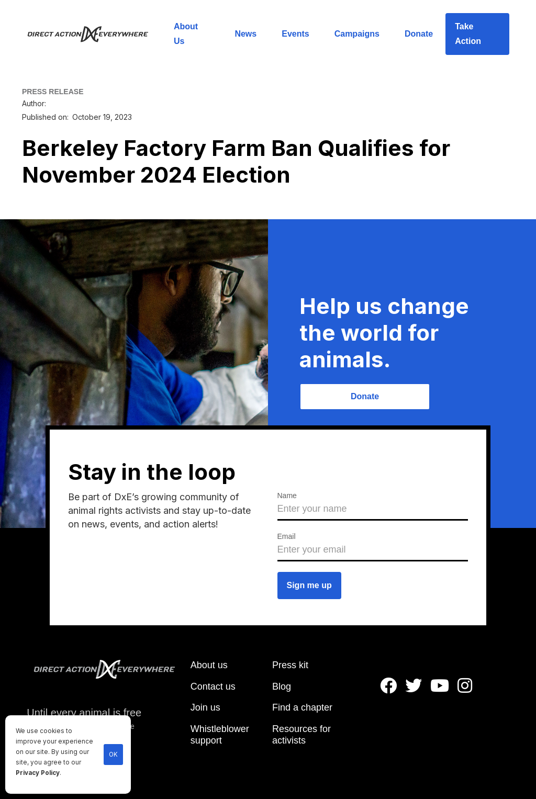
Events (295, 33)
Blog (281, 686)
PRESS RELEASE (52, 91)
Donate (419, 33)
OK (113, 754)
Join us (205, 707)
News (245, 33)
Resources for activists (301, 735)
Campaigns (356, 33)
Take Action (468, 34)
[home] (94, 34)
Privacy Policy (38, 773)
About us (209, 665)
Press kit (290, 665)
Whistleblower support (220, 735)
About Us (186, 34)
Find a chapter (302, 707)
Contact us (213, 686)
